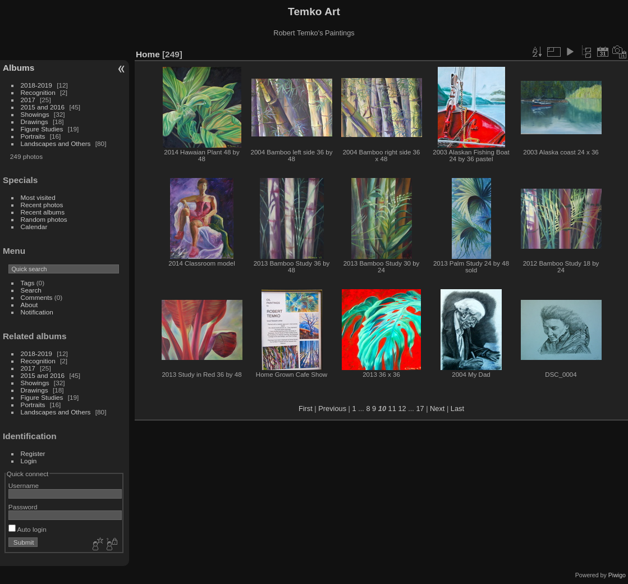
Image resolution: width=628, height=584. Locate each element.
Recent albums (43, 212)
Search (31, 290)
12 (402, 408)
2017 (28, 99)
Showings (35, 114)
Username (23, 485)
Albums (18, 67)
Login (29, 460)
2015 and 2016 (43, 107)
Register (33, 453)
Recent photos (42, 204)
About (29, 304)
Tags (28, 282)
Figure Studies (42, 129)
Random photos (44, 219)
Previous (332, 408)
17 (420, 408)
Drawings (34, 121)
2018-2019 (36, 85)
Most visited (38, 197)
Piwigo (617, 575)
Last (457, 408)
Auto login (27, 529)
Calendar (34, 226)
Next (437, 408)
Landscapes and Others (56, 143)
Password (23, 506)
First (306, 408)
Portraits (33, 136)
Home (148, 54)
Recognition (38, 92)
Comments (37, 297)
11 (392, 408)
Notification (37, 312)
